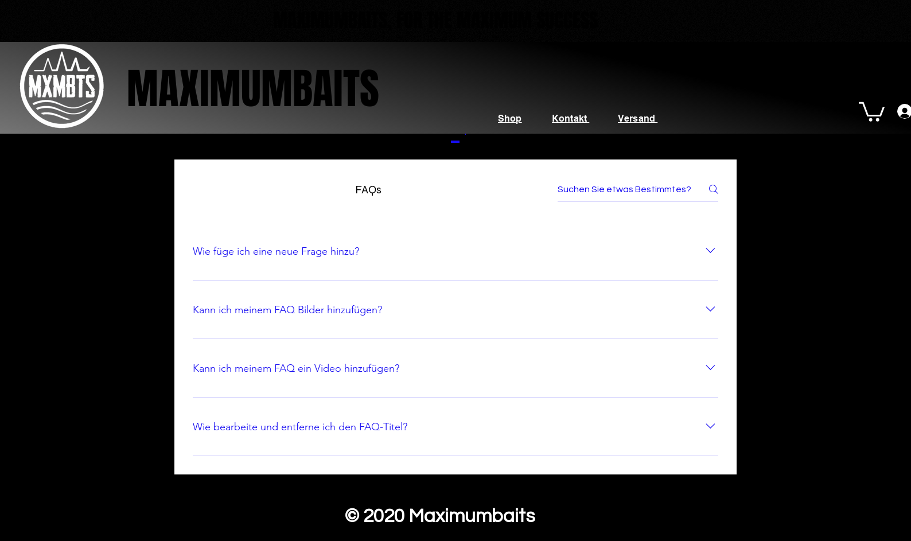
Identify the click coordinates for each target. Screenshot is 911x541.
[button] (872, 111)
